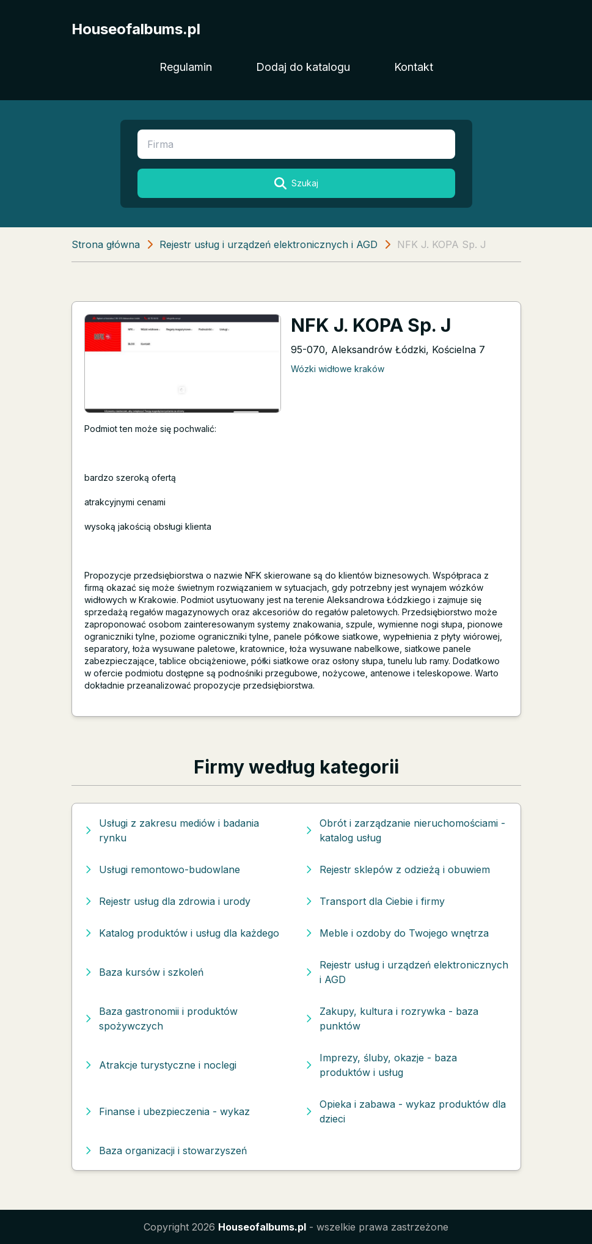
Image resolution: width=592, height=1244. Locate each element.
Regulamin (185, 66)
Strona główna (105, 244)
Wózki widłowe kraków (337, 369)
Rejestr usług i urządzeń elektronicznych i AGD (268, 244)
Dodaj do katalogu (303, 66)
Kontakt (413, 66)
